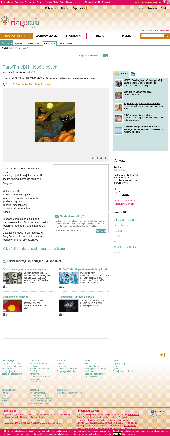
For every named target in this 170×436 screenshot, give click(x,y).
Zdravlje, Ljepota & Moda (47, 2)
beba (118, 230)
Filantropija (29, 2)
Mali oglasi (152, 8)
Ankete (164, 8)
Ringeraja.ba (133, 414)
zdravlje (120, 241)
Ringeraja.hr (122, 420)
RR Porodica (49, 43)
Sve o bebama (91, 363)
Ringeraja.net (130, 425)
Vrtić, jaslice (90, 371)
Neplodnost (7, 368)
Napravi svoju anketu (124, 204)
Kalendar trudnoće (37, 395)
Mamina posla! (21, 48)
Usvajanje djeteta (10, 371)
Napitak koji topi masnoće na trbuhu (142, 103)
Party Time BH (36, 84)
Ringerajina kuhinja (74, 2)
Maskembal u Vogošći (15, 297)
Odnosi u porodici (33, 43)
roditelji (121, 225)
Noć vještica (22, 84)
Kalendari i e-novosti (38, 403)
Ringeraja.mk (130, 423)
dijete (134, 241)
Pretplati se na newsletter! (90, 55)
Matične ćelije (35, 379)
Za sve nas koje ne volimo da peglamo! (25, 269)
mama (117, 252)
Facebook (159, 411)
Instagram (159, 415)
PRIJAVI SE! (147, 31)
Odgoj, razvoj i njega (122, 363)
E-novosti (106, 2)
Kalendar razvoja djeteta (40, 398)
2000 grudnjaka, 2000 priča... (138, 92)
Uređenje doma (65, 43)
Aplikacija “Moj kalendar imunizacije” (142, 127)
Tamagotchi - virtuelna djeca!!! (76, 297)
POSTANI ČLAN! (162, 31)
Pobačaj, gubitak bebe (39, 368)
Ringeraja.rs (124, 417)
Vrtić (115, 366)
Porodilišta (34, 374)
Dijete (126, 35)
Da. (118, 188)
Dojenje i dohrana (93, 366)
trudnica (130, 247)
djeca (119, 219)
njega (118, 247)
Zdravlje (18, 43)
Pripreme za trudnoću (12, 363)
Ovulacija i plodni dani (12, 366)
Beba (100, 35)
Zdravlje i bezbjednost (12, 374)
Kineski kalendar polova (40, 401)
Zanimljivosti (7, 48)
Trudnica (33, 366)
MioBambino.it (125, 428)
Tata (62, 2)
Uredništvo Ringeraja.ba (14, 72)
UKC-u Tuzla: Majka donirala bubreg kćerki (83, 269)
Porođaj (33, 371)
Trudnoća (73, 35)
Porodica (19, 2)
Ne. (118, 191)
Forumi (140, 8)
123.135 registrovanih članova (147, 2)
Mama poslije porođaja (95, 368)
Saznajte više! (128, 434)
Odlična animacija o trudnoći (138, 115)
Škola (115, 368)
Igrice (4, 401)
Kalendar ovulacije (37, 393)
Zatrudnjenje (46, 35)
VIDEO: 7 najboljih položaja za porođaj (143, 80)
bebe (132, 219)
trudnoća (121, 236)
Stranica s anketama (124, 200)
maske (48, 84)
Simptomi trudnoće (38, 363)
